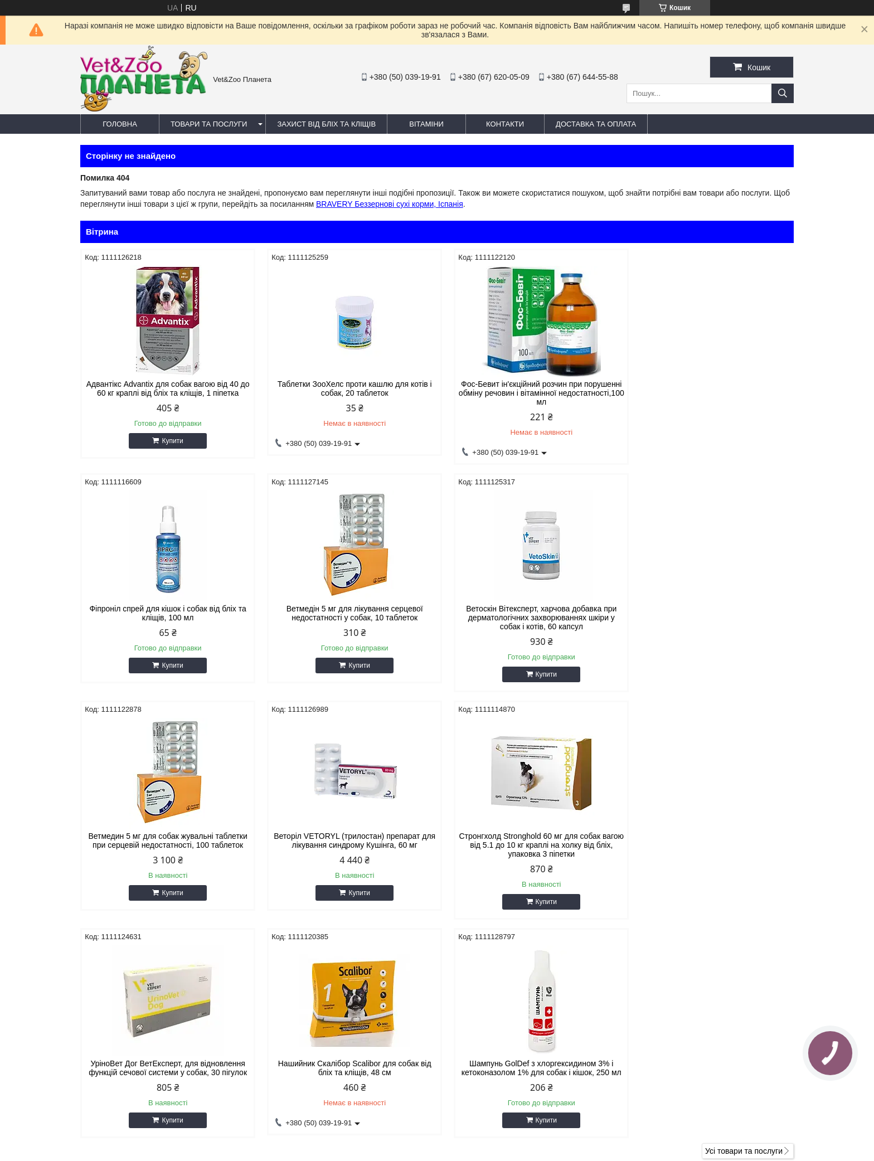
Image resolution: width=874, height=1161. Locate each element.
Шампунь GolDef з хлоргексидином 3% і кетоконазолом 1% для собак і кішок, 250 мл (709, 840)
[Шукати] (782, 93)
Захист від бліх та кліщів (326, 124)
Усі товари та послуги (744, 932)
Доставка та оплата (596, 124)
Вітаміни (426, 124)
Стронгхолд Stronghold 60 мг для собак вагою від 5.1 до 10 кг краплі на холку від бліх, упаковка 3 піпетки (165, 845)
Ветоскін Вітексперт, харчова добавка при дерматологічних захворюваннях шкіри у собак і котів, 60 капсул (346, 617)
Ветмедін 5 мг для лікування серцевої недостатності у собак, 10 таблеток (165, 613)
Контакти (505, 124)
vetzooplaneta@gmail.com (500, 1065)
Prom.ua (489, 1140)
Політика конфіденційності (511, 1150)
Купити (169, 441)
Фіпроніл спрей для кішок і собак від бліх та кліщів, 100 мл (708, 388)
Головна (120, 124)
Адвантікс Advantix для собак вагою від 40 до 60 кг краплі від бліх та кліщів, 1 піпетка (165, 388)
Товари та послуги (209, 124)
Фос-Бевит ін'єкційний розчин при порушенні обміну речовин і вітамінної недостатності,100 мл (527, 393)
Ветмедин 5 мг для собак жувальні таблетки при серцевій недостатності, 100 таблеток (527, 613)
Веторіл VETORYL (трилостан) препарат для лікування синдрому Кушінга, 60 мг (709, 613)
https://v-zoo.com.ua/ (490, 1050)
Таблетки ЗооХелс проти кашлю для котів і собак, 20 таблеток (346, 388)
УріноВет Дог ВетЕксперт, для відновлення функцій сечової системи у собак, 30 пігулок (346, 840)
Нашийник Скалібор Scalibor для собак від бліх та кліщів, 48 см (527, 840)
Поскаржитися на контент (424, 1150)
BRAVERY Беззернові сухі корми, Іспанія (389, 204)
